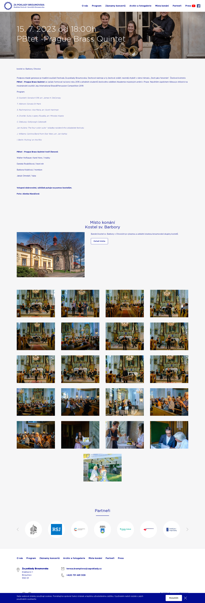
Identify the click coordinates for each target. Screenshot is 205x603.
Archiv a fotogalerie (74, 558)
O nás (20, 558)
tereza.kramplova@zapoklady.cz (84, 569)
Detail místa (99, 241)
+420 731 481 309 (76, 575)
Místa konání (95, 558)
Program (31, 558)
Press (121, 558)
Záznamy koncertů (49, 558)
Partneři (110, 558)
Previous (17, 529)
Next (187, 529)
